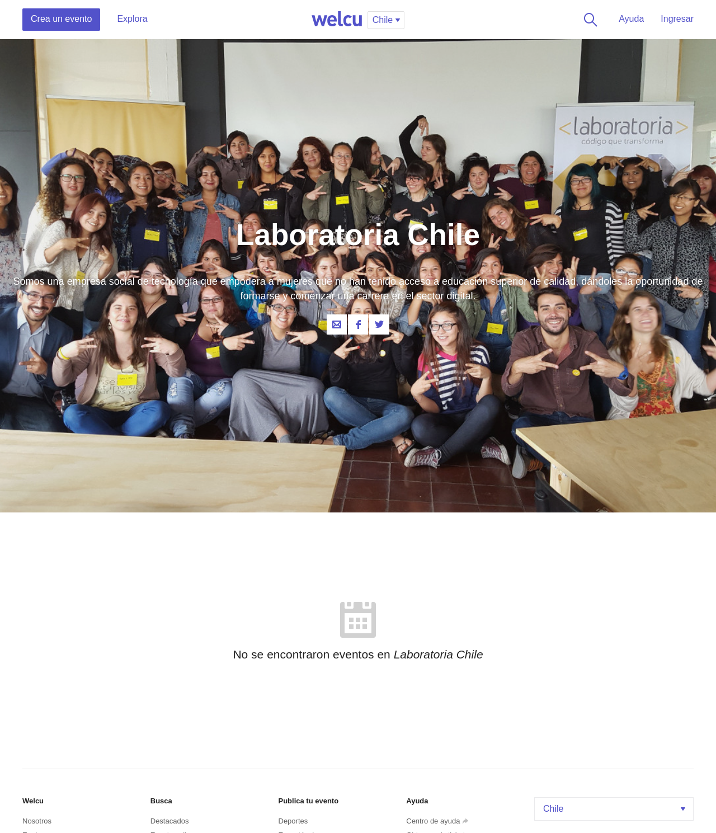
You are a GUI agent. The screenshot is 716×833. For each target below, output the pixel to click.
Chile (615, 808)
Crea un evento (61, 18)
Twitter (379, 324)
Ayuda (631, 18)
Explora (132, 18)
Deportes (293, 821)
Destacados (169, 821)
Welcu (337, 19)
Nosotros (36, 821)
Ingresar (677, 18)
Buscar (588, 19)
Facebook (358, 324)
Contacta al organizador (336, 324)
